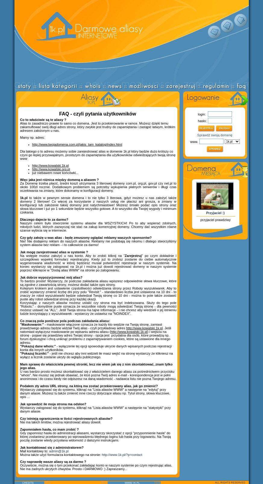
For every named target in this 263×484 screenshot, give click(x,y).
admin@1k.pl (58, 451)
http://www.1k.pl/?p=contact (122, 455)
